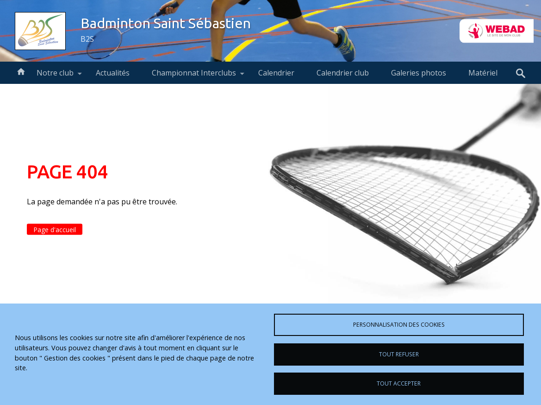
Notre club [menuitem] (55, 76)
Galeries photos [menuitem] (418, 73)
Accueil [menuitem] (20, 71)
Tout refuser (399, 354)
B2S (87, 39)
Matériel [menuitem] (482, 73)
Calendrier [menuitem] (276, 73)
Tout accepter (399, 383)
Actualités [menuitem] (113, 73)
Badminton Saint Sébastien (166, 23)
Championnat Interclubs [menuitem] (194, 76)
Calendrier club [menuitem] (343, 73)
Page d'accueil (54, 229)
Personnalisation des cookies (399, 325)
